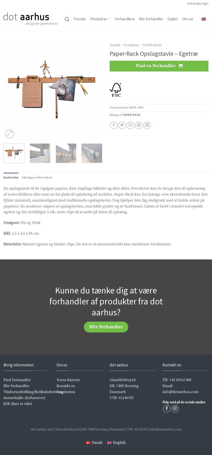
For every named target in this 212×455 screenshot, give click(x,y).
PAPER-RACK (152, 45)
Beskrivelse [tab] (11, 177)
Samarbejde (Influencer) (24, 398)
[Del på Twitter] (122, 125)
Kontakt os (66, 386)
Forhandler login (197, 3)
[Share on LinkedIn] (147, 125)
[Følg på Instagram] (175, 409)
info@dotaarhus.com (181, 392)
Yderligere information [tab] (37, 177)
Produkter (100, 19)
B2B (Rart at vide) (18, 404)
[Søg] (67, 19)
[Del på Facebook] (114, 125)
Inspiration (66, 392)
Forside (80, 19)
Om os (187, 19)
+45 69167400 (180, 380)
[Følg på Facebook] (167, 409)
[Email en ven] (130, 125)
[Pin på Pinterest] (139, 125)
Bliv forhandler (151, 19)
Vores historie (68, 380)
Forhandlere (125, 19)
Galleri (173, 19)
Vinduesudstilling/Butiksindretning (33, 392)
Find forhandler (17, 380)
